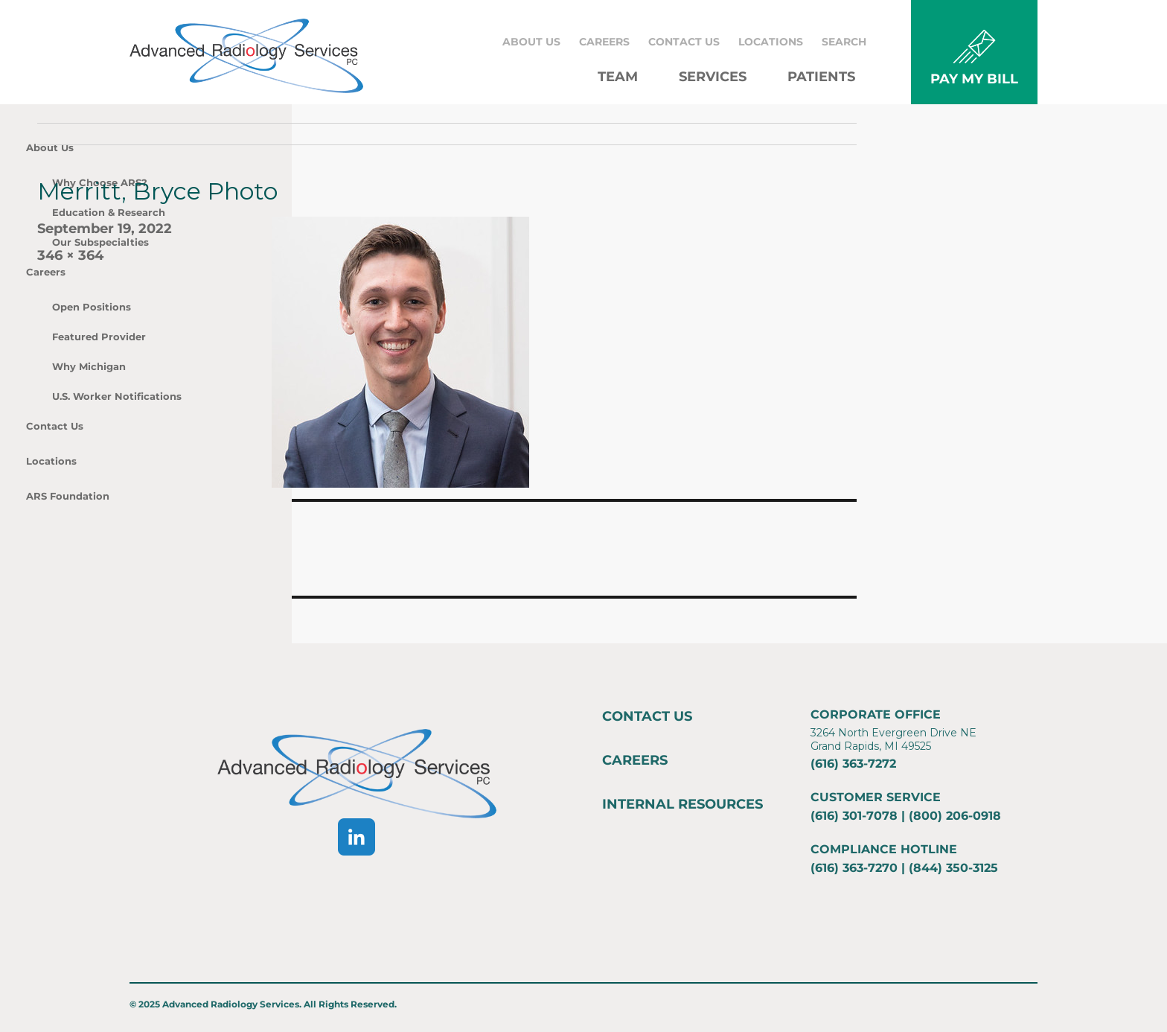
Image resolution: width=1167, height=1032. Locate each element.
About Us (531, 41)
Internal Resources (682, 804)
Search (844, 41)
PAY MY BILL (974, 79)
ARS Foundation (67, 496)
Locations (770, 41)
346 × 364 (70, 255)
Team (618, 77)
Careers (604, 41)
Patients (821, 77)
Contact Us (684, 41)
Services (712, 77)
